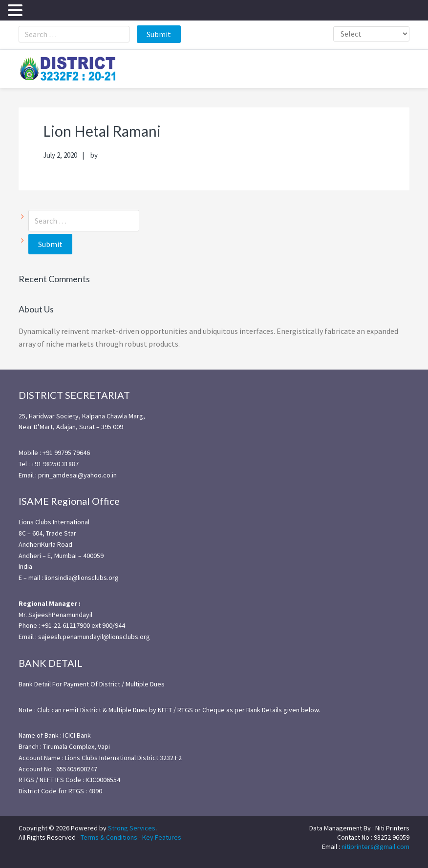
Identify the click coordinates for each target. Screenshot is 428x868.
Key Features (161, 837)
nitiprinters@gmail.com (375, 846)
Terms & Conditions (109, 837)
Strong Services (131, 828)
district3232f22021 (67, 69)
